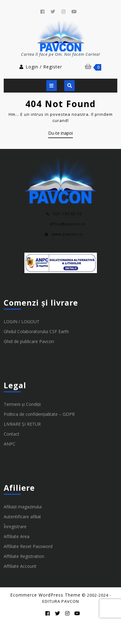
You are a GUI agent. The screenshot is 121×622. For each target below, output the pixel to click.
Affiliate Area (16, 538)
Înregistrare (15, 528)
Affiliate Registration (24, 558)
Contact (11, 435)
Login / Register (40, 67)
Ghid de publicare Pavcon (29, 343)
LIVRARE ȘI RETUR (22, 425)
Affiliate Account (20, 568)
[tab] (51, 85)
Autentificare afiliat (22, 518)
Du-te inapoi (60, 134)
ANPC (9, 445)
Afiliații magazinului (23, 508)
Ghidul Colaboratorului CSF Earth (36, 333)
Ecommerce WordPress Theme (45, 595)
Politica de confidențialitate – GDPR (39, 416)
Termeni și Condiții (22, 406)
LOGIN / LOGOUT (22, 323)
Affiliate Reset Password (28, 548)
